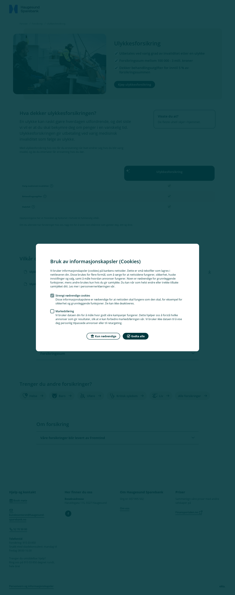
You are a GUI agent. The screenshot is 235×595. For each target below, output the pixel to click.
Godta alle (136, 336)
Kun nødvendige (103, 336)
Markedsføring (64, 311)
